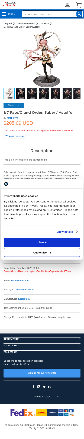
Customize (42, 252)
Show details (65, 231)
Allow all (42, 242)
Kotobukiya (12, 118)
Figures (8, 23)
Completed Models (26, 23)
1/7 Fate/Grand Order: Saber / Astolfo (22, 27)
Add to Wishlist (14, 136)
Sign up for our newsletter (42, 373)
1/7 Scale (44, 23)
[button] (74, 36)
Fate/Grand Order (20, 280)
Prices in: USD (42, 396)
